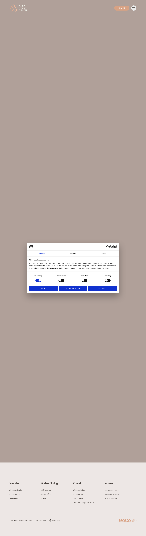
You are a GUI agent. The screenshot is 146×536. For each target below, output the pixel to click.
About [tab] (104, 253)
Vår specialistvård (15, 490)
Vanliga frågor (46, 494)
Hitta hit (122, 8)
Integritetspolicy (41, 520)
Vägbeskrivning (79, 490)
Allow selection (73, 288)
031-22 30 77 (78, 498)
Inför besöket (46, 490)
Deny (43, 288)
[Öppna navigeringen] (133, 8)
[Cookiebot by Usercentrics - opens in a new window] (108, 246)
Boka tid (44, 498)
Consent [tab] (42, 253)
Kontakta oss (78, 494)
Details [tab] (73, 253)
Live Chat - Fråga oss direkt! (83, 503)
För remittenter (14, 494)
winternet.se (56, 520)
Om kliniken (13, 498)
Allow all (102, 288)
